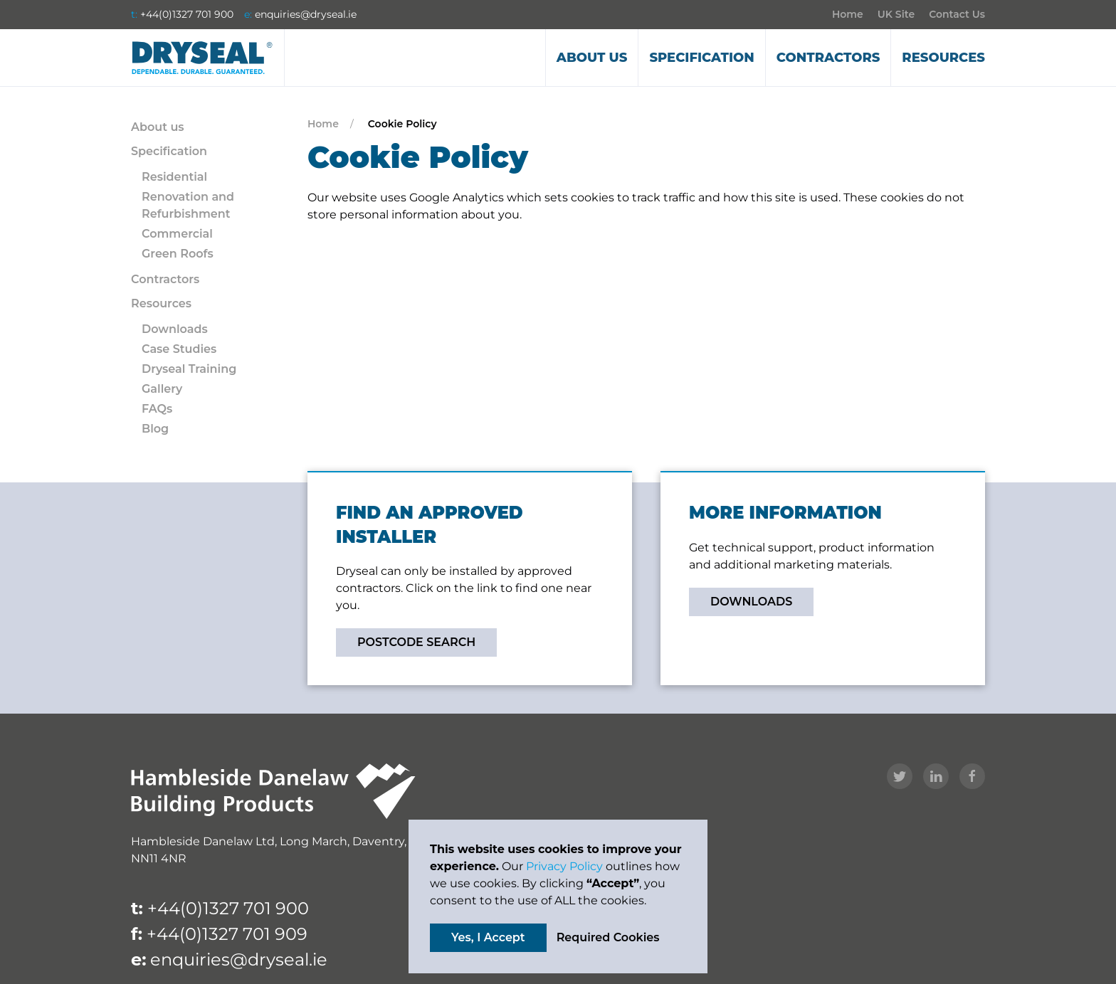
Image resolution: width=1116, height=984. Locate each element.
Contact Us (957, 14)
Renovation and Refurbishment (188, 205)
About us (592, 57)
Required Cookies (608, 937)
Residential (174, 177)
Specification (701, 57)
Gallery (162, 389)
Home (847, 14)
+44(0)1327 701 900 (186, 14)
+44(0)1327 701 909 (227, 934)
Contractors (828, 57)
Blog (155, 428)
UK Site (896, 14)
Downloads (175, 329)
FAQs (157, 409)
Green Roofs (178, 253)
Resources (943, 57)
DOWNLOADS (751, 601)
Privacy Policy (564, 866)
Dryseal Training (189, 369)
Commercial (177, 233)
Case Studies (179, 349)
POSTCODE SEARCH (416, 642)
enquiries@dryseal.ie (306, 14)
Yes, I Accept (488, 937)
